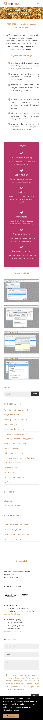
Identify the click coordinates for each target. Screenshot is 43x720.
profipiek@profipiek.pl (12, 614)
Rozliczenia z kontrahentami (14, 429)
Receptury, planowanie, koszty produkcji (19, 439)
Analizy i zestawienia (11, 448)
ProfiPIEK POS (9, 482)
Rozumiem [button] (11, 716)
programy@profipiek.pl (12, 631)
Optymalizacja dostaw (12, 415)
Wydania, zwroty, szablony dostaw (17, 410)
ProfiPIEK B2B (9, 472)
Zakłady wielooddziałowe (13, 453)
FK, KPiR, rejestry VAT (12, 468)
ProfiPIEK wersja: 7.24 (12, 529)
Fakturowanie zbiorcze (12, 424)
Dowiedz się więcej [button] (11, 710)
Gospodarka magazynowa (14, 434)
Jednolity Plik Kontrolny (12, 463)
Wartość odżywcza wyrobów (15, 443)
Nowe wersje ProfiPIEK (13, 506)
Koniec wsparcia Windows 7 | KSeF (17, 534)
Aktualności (8, 501)
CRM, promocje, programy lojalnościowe (19, 458)
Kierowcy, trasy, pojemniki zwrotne (17, 419)
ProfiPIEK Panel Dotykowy (14, 477)
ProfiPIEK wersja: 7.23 (12, 539)
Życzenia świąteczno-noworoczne (16, 525)
